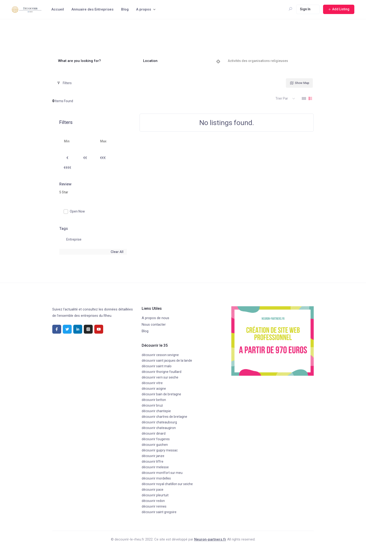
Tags (63, 228)
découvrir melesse (155, 467)
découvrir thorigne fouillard (161, 372)
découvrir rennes (154, 506)
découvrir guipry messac (160, 450)
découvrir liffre (152, 461)
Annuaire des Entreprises (92, 9)
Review (65, 184)
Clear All (117, 252)
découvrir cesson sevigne (160, 355)
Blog (125, 9)
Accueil (57, 9)
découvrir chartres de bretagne (164, 416)
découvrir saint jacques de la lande (167, 360)
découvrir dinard (153, 433)
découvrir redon (153, 501)
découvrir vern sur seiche (160, 377)
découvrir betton (154, 400)
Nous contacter (154, 324)
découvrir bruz (152, 405)
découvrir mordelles (156, 478)
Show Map (299, 83)
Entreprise (73, 239)
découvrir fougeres (156, 439)
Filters (64, 83)
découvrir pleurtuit (155, 495)
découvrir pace (152, 489)
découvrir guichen (155, 445)
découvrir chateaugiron (159, 428)
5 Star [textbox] (63, 192)
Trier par (281, 98)
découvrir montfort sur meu (162, 473)
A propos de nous (155, 318)
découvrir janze (153, 456)
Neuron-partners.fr (210, 539)
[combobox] (93, 192)
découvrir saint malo (157, 366)
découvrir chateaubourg (159, 422)
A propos (143, 9)
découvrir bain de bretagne (161, 394)
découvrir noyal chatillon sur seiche (167, 484)
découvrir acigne (154, 388)
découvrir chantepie (156, 411)
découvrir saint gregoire (159, 512)
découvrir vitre (152, 383)
